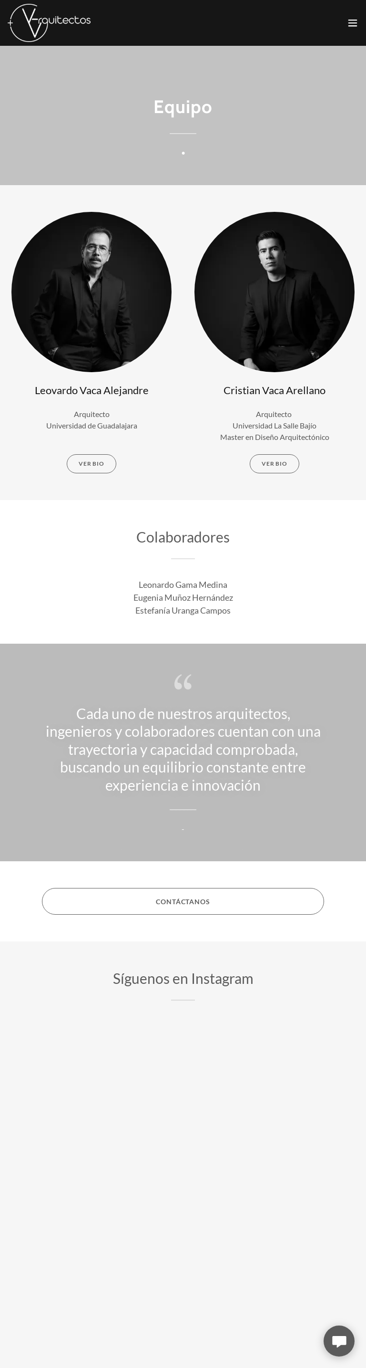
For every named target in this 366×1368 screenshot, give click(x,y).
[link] (49, 23)
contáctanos (183, 902)
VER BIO (91, 463)
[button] (352, 22)
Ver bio (274, 463)
